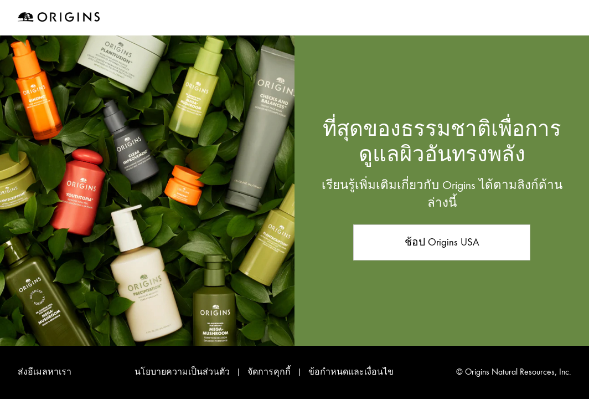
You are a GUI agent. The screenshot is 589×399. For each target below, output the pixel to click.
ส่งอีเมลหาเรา (44, 372)
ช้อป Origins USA (442, 242)
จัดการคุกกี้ (270, 372)
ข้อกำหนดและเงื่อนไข (351, 372)
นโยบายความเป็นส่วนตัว (182, 372)
